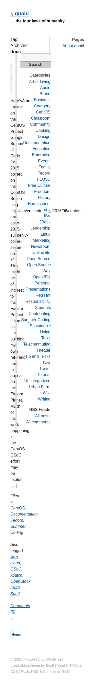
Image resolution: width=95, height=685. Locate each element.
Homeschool (39, 204)
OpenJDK (41, 277)
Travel (44, 368)
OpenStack (20, 581)
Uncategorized (37, 381)
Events (44, 161)
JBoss (44, 222)
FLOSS (43, 179)
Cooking (42, 130)
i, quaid (19, 13)
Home (16, 634)
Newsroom (40, 246)
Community (40, 124)
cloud (15, 563)
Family (44, 167)
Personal (42, 283)
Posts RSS (30, 671)
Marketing (41, 240)
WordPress (54, 659)
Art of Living (39, 81)
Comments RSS (56, 671)
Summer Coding (35, 320)
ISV (47, 216)
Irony (45, 210)
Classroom (40, 118)
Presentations (38, 289)
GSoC (16, 569)
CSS (14, 671)
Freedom (42, 191)
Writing (44, 399)
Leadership (40, 228)
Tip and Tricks (37, 356)
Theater (43, 350)
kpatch (16, 575)
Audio (45, 87)
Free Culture (39, 185)
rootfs (15, 587)
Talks (45, 338)
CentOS (17, 508)
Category (42, 106)
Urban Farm (39, 387)
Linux (45, 234)
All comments (38, 422)
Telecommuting (36, 344)
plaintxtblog (19, 665)
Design (44, 136)
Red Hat (42, 295)
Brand (45, 94)
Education (41, 149)
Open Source (38, 258)
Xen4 (15, 593)
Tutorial (43, 375)
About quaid (73, 46)
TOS (46, 362)
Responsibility (37, 301)
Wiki (46, 393)
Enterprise (41, 155)
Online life (41, 252)
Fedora (16, 520)
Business (42, 100)
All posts (42, 416)
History (44, 197)
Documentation (24, 514)
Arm (14, 557)
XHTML (72, 665)
